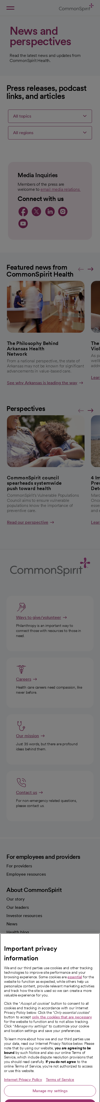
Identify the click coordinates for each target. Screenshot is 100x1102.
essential (74, 993)
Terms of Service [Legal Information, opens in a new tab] (60, 1095)
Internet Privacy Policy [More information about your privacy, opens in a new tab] (23, 1095)
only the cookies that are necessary (62, 1033)
